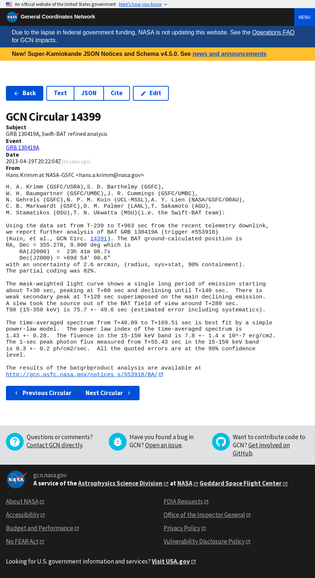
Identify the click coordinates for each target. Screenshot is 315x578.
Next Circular (109, 393)
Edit (150, 93)
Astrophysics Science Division (120, 484)
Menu (305, 17)
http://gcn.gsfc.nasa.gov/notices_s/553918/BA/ (82, 374)
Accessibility (22, 515)
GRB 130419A (22, 147)
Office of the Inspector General (204, 515)
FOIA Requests (183, 502)
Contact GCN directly (54, 445)
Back (24, 93)
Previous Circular (42, 393)
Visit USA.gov (171, 561)
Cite (117, 93)
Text (60, 93)
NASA (184, 484)
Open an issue (163, 445)
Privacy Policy (182, 528)
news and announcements (229, 54)
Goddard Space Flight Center (241, 484)
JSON (89, 93)
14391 (98, 239)
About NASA (22, 502)
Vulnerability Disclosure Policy (204, 541)
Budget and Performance (39, 528)
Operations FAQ (273, 32)
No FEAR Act (22, 541)
